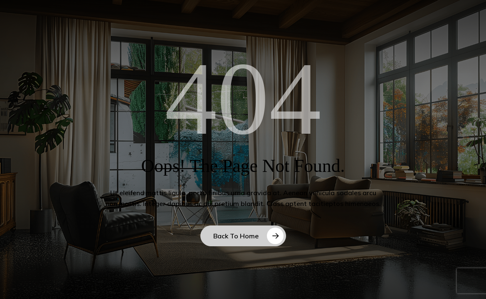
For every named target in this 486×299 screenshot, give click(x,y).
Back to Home (236, 236)
